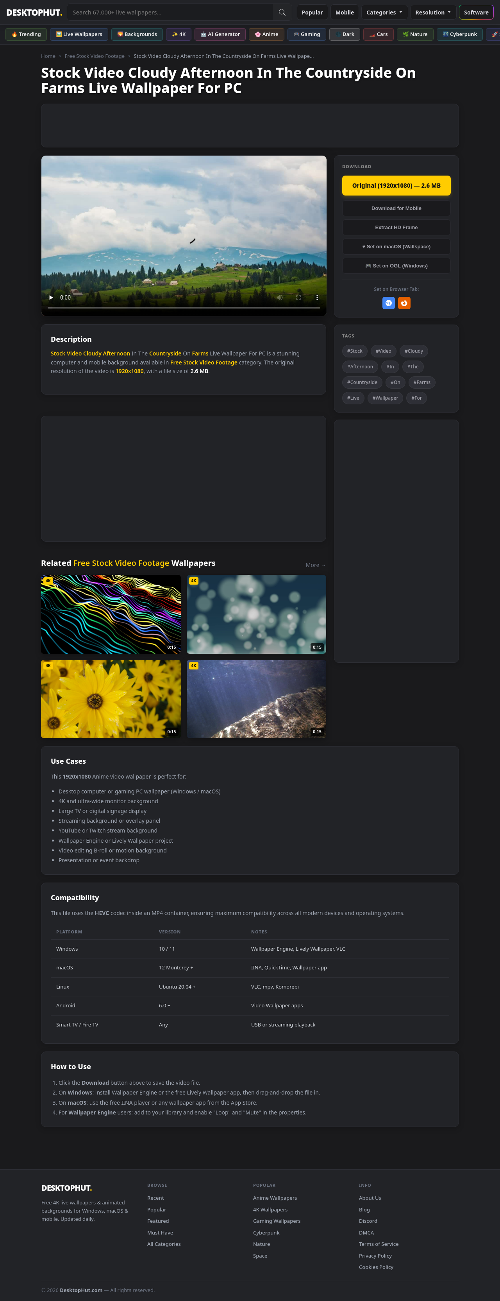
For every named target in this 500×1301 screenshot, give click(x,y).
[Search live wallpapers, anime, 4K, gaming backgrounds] (170, 12)
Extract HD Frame (396, 227)
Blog (364, 1209)
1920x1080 (130, 371)
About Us (370, 1197)
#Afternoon (360, 366)
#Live (353, 398)
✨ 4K (179, 34)
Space (260, 1255)
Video (74, 353)
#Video (383, 351)
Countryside (165, 353)
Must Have (160, 1232)
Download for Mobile (396, 208)
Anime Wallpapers (275, 1197)
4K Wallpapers (270, 1209)
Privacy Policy (375, 1255)
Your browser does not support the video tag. (184, 236)
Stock (58, 353)
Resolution (434, 12)
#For (416, 398)
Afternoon (116, 353)
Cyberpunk (266, 1232)
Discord (368, 1220)
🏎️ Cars (378, 34)
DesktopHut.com (81, 1290)
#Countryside (362, 382)
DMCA (366, 1232)
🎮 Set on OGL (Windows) (396, 266)
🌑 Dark (345, 34)
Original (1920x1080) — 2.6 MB (396, 185)
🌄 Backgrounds (137, 34)
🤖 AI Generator (220, 34)
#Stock (354, 351)
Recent (155, 1197)
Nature (261, 1243)
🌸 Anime (266, 34)
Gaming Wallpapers (277, 1220)
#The (413, 366)
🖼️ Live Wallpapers (79, 34)
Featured (158, 1220)
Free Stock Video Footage (94, 55)
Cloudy (92, 353)
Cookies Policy (376, 1266)
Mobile (345, 12)
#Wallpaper (385, 398)
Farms (200, 353)
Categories (384, 12)
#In (390, 366)
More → (316, 565)
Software (476, 12)
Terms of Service (379, 1243)
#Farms (422, 382)
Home (48, 55)
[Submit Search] (282, 12)
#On (395, 382)
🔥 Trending (26, 34)
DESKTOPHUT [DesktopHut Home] (34, 12)
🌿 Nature (415, 34)
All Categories (164, 1243)
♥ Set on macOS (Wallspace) (396, 246)
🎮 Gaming (306, 34)
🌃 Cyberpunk (460, 34)
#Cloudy (414, 351)
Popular (312, 12)
